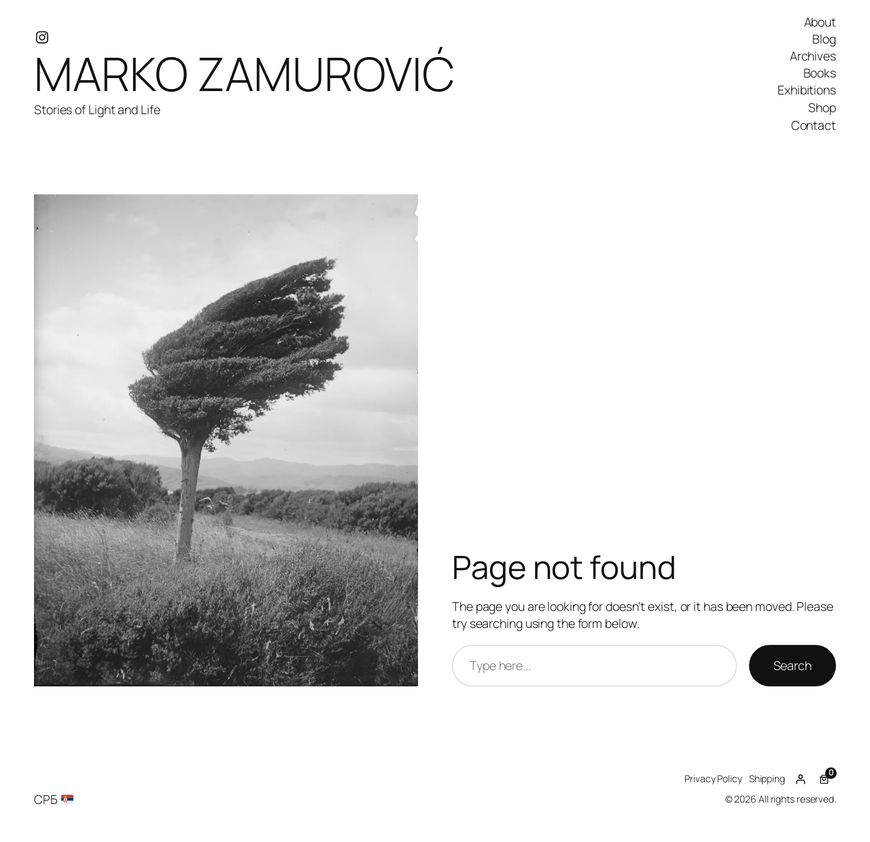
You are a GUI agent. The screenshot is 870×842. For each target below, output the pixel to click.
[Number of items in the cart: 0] (824, 779)
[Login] (800, 779)
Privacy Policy (713, 778)
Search (792, 665)
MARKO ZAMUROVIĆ (244, 73)
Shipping (767, 778)
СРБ (53, 799)
